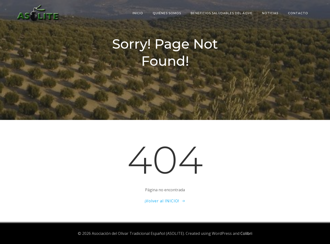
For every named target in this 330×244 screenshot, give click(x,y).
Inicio (138, 13)
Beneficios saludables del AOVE (221, 13)
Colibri (246, 233)
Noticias (270, 13)
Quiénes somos (167, 13)
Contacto (298, 13)
